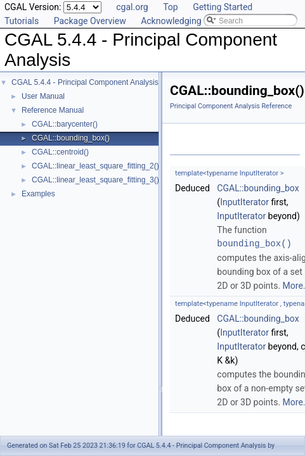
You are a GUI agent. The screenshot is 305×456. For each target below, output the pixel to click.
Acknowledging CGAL (183, 21)
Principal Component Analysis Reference (231, 106)
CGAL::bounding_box (258, 188)
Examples (38, 193)
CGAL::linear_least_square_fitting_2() (95, 166)
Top (170, 7)
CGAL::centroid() (60, 152)
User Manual (43, 96)
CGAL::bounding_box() (71, 138)
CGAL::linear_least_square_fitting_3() (95, 179)
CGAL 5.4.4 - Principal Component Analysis (85, 82)
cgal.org (132, 7)
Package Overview (90, 21)
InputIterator (244, 202)
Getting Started (222, 7)
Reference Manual (53, 110)
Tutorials (21, 21)
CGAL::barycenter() (65, 124)
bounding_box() (254, 244)
